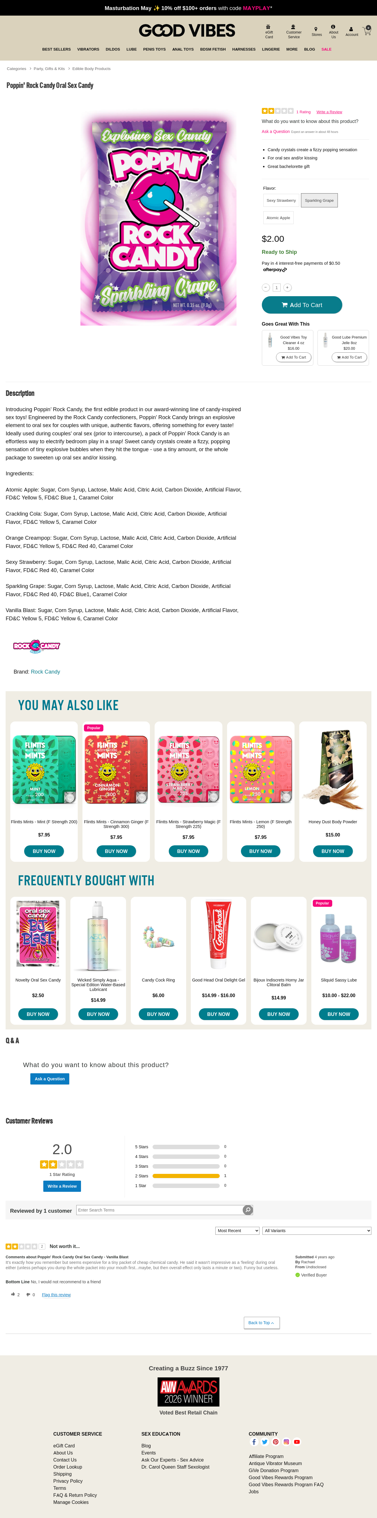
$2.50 (38, 995)
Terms (59, 1488)
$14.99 (98, 1000)
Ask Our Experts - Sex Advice (172, 1460)
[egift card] (268, 32)
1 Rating (303, 112)
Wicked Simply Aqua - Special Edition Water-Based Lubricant (98, 984)
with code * (188, 7)
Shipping (62, 1474)
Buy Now (44, 851)
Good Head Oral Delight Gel (218, 980)
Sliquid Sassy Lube (339, 980)
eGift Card (64, 1446)
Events (148, 1453)
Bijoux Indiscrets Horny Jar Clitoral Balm (279, 982)
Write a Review (329, 112)
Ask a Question (276, 131)
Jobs (254, 1491)
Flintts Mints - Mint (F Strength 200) (44, 821)
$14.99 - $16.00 (218, 995)
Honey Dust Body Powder (333, 821)
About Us (63, 1453)
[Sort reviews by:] (237, 1231)
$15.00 (333, 835)
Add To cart (302, 305)
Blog (146, 1446)
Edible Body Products (91, 68)
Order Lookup (67, 1467)
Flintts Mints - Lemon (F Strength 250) (261, 824)
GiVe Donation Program (274, 1470)
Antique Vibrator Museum (275, 1463)
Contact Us (65, 1460)
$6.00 (158, 995)
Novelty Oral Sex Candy (38, 980)
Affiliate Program (266, 1456)
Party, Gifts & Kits (49, 68)
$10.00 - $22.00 (339, 995)
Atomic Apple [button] (278, 217)
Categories (16, 68)
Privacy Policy (68, 1481)
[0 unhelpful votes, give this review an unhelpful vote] (29, 1295)
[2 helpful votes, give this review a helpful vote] (14, 1295)
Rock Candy (45, 671)
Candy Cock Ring (158, 980)
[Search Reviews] (164, 1210)
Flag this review (56, 1294)
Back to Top (262, 1322)
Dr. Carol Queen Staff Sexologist (175, 1467)
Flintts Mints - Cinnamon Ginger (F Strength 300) (116, 824)
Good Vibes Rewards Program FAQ (286, 1484)
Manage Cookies (71, 1502)
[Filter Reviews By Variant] (316, 1231)
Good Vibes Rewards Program (281, 1477)
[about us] (333, 32)
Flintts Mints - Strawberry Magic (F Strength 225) (188, 824)
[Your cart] (366, 31)
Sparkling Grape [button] (319, 200)
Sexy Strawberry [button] (281, 200)
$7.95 (44, 835)
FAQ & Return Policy (75, 1495)
